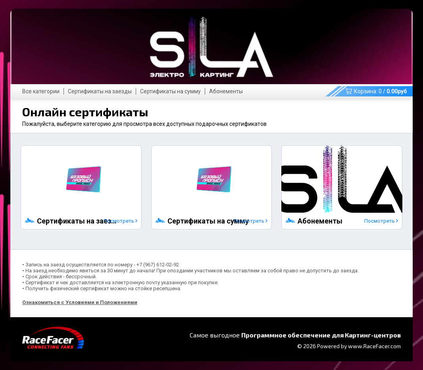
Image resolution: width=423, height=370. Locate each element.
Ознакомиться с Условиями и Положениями (79, 302)
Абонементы (226, 91)
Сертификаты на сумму (170, 91)
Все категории (41, 91)
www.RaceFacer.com (374, 346)
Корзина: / (376, 91)
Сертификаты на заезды (100, 91)
